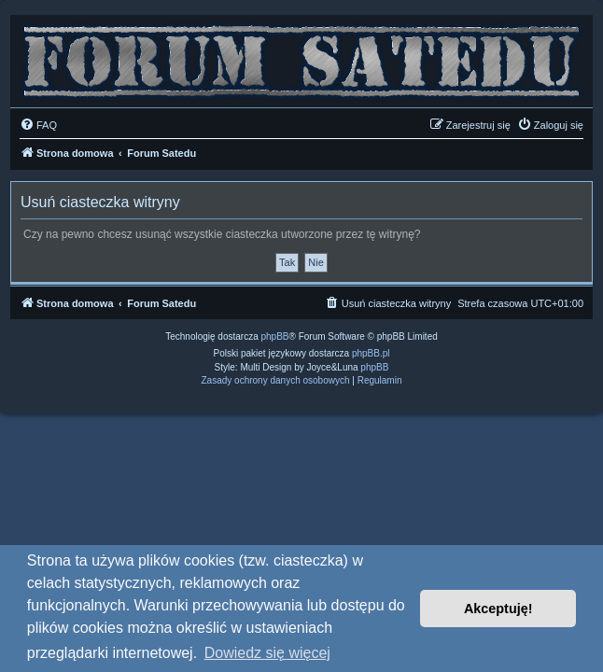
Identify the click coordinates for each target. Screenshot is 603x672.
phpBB (275, 336)
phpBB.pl (371, 353)
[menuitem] (38, 125)
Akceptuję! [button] (498, 608)
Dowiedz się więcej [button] (267, 653)
